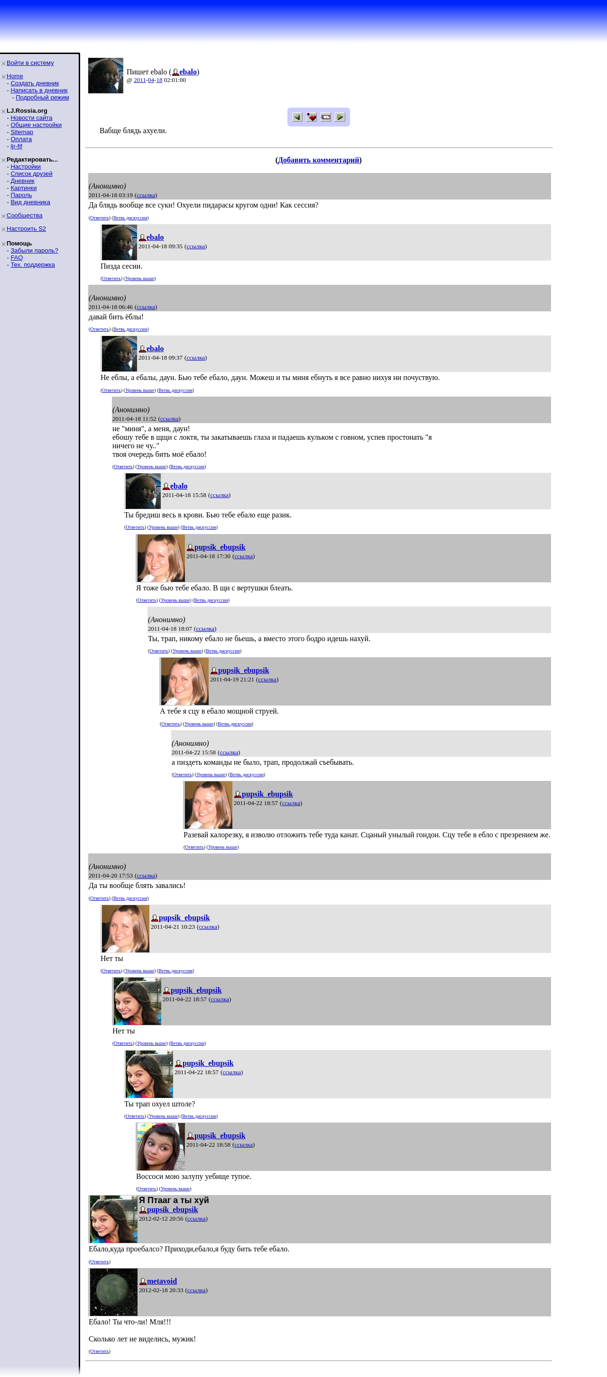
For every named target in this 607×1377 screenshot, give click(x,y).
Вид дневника (30, 202)
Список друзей (31, 173)
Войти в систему (30, 62)
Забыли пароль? (34, 250)
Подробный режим (42, 97)
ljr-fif (16, 146)
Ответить (99, 217)
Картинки (23, 187)
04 (151, 79)
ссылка (146, 195)
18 (159, 79)
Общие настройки (36, 124)
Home (15, 76)
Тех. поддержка (32, 264)
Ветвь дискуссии (130, 217)
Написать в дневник (38, 90)
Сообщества (25, 215)
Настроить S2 (26, 228)
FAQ (16, 257)
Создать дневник (34, 83)
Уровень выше (139, 278)
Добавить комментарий (318, 160)
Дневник (22, 180)
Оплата (21, 139)
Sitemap (21, 132)
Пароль (21, 195)
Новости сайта (31, 117)
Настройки (25, 166)
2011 (140, 79)
